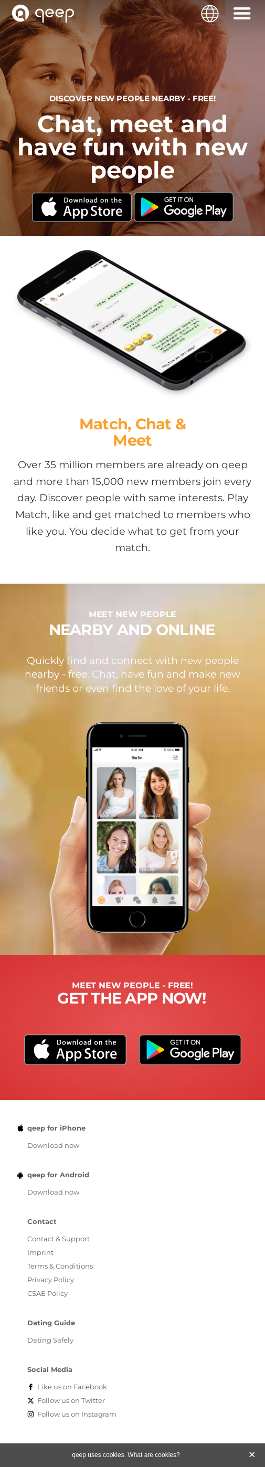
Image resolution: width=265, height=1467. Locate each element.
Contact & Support (58, 1238)
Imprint (40, 1252)
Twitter (71, 1400)
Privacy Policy (50, 1279)
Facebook (72, 1386)
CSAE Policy (47, 1293)
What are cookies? (153, 1455)
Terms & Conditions (60, 1266)
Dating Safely (50, 1340)
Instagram (76, 1414)
